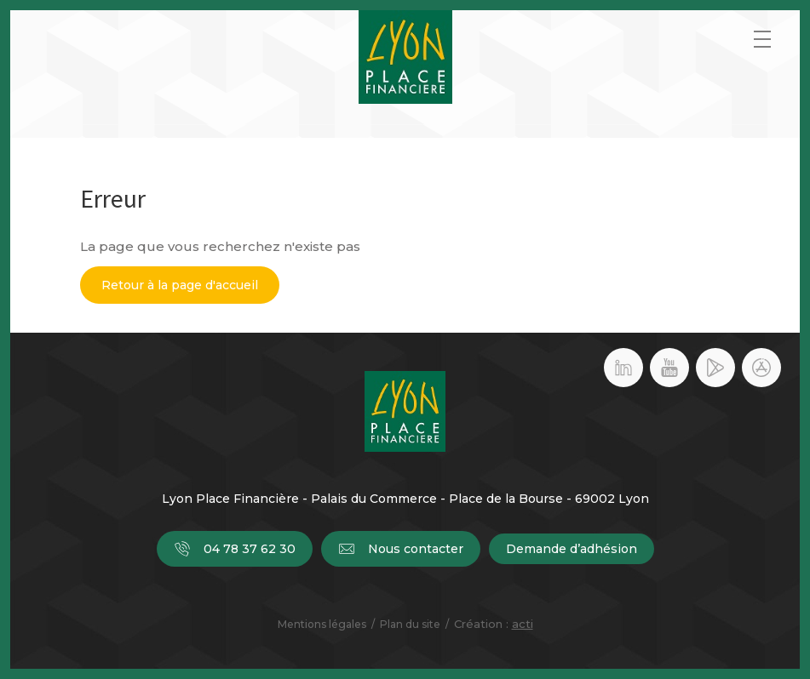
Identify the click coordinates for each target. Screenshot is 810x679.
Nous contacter (400, 548)
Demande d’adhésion (571, 548)
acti (522, 623)
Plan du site (410, 624)
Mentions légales (322, 624)
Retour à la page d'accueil (179, 285)
